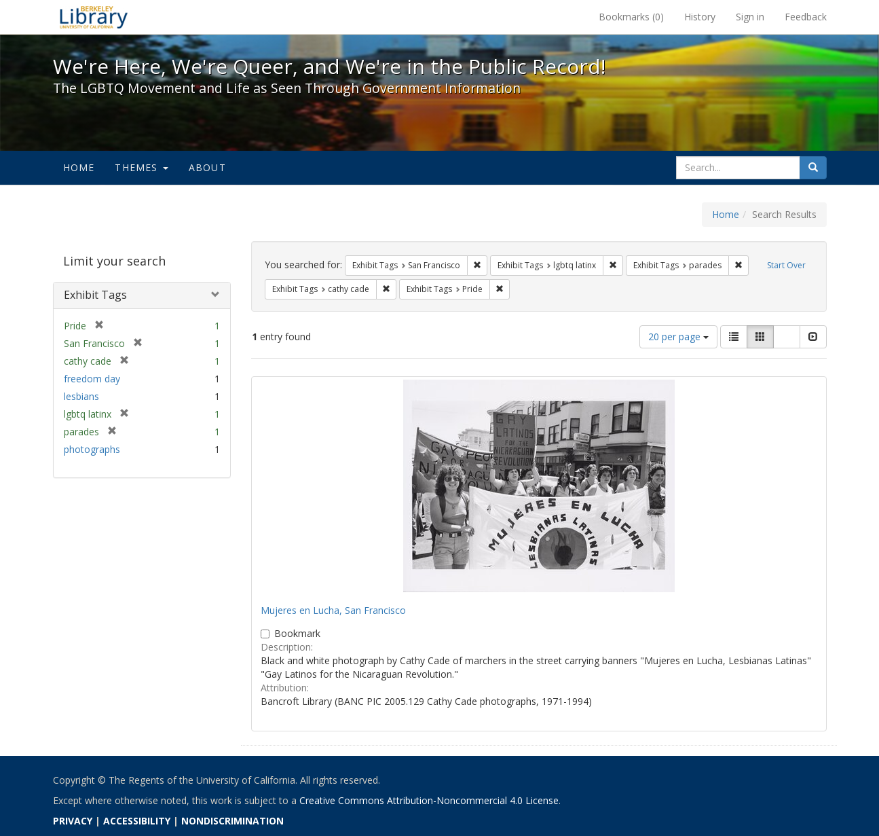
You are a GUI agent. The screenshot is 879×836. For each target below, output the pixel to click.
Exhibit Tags (95, 294)
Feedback (806, 16)
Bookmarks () (631, 16)
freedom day (92, 378)
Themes (141, 167)
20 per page (678, 336)
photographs (92, 449)
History (699, 16)
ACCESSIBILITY (136, 820)
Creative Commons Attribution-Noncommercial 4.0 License (429, 800)
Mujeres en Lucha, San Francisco (333, 610)
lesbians (81, 396)
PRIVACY (72, 820)
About (207, 167)
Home (79, 167)
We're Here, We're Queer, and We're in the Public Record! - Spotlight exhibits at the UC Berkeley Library (94, 17)
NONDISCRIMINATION (232, 820)
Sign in (750, 16)
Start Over (786, 265)
